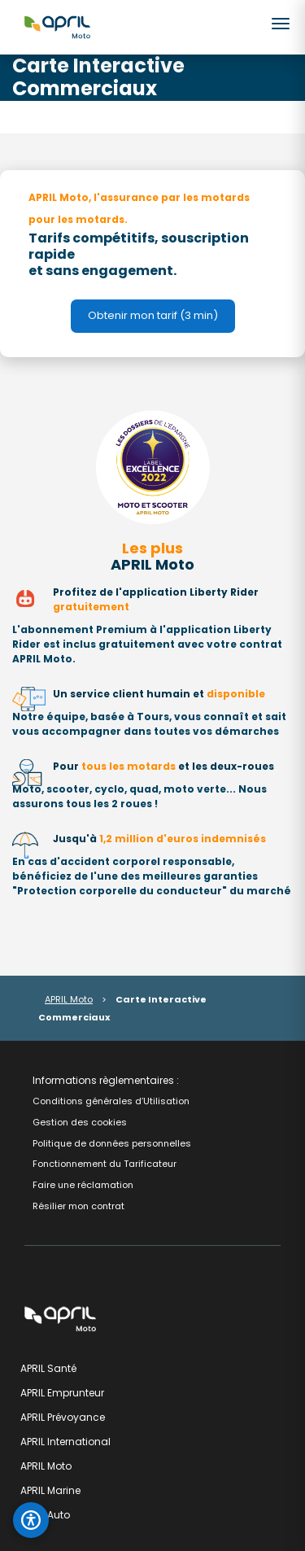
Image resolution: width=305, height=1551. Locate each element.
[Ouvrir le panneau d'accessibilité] (31, 1520)
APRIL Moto (69, 999)
